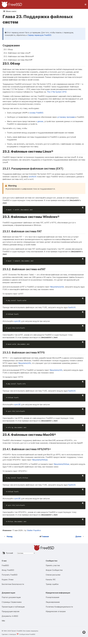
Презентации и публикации (13, 607)
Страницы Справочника (11, 602)
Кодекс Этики (7, 579)
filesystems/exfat (57, 287)
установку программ (66, 117)
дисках (40, 121)
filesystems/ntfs (24, 363)
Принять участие (53, 565)
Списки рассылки (53, 575)
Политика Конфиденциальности (59, 607)
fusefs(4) (72, 307)
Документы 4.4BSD (10, 616)
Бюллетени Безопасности (13, 584)
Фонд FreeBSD (8, 570)
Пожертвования (52, 597)
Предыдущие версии (10, 611)
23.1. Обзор (8, 49)
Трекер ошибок (52, 584)
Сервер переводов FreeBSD (39, 35)
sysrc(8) (17, 321)
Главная (45, 536)
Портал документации (11, 597)
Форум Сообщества (54, 570)
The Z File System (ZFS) (57, 92)
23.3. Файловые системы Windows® (19, 56)
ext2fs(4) (32, 176)
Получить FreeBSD (9, 575)
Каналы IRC (51, 579)
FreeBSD (5, 565)
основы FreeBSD (36, 113)
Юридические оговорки (56, 611)
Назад (9, 536)
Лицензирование (53, 602)
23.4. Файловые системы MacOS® (18, 60)
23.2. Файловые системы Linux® (17, 53)
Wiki (3, 621)
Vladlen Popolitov (34, 530)
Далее (78, 536)
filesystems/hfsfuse (40, 460)
